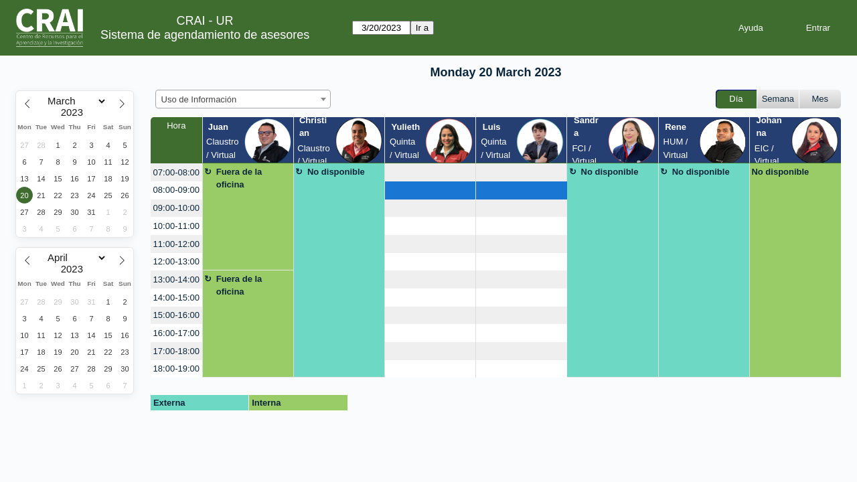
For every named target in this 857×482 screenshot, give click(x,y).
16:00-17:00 (176, 333)
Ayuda (750, 28)
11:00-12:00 (176, 244)
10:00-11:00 (176, 226)
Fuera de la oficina (239, 178)
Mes (820, 99)
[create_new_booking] (430, 172)
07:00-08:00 (176, 172)
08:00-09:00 (176, 190)
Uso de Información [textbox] (199, 99)
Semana (778, 99)
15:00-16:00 (176, 315)
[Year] (75, 112)
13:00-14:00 (176, 279)
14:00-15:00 (176, 298)
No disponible (336, 172)
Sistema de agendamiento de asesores (204, 35)
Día (736, 99)
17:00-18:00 (176, 351)
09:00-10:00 (176, 208)
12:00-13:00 (176, 261)
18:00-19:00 (176, 369)
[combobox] (243, 99)
